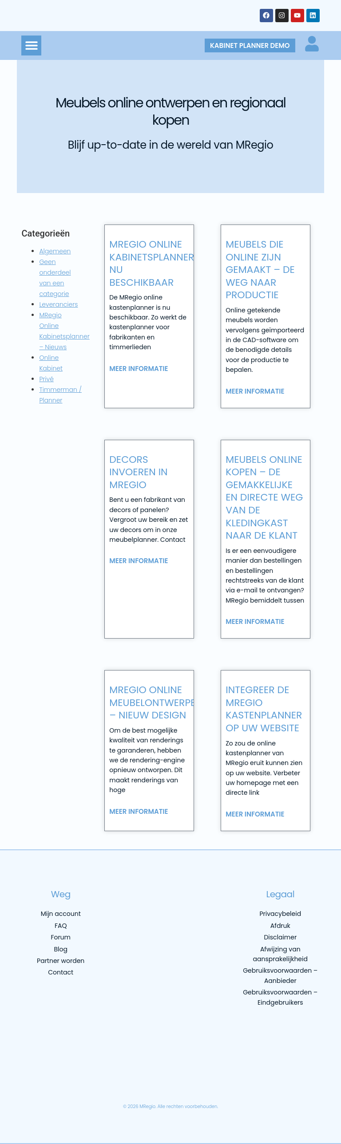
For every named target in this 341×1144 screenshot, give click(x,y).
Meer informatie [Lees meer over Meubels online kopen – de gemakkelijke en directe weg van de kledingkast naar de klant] (255, 621)
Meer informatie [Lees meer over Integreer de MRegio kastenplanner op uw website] (255, 814)
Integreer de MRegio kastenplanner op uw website (264, 709)
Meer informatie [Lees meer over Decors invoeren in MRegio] (138, 560)
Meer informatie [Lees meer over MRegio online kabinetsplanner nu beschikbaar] (138, 368)
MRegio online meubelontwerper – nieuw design (155, 702)
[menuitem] (57, 1084)
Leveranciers (58, 304)
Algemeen (55, 251)
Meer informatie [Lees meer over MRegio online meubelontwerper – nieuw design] (138, 811)
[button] (31, 45)
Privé (46, 379)
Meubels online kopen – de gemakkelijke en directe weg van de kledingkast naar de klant (264, 498)
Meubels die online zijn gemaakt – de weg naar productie (260, 269)
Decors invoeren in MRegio (138, 472)
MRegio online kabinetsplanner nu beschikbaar (151, 263)
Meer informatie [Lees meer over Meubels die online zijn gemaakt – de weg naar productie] (255, 391)
